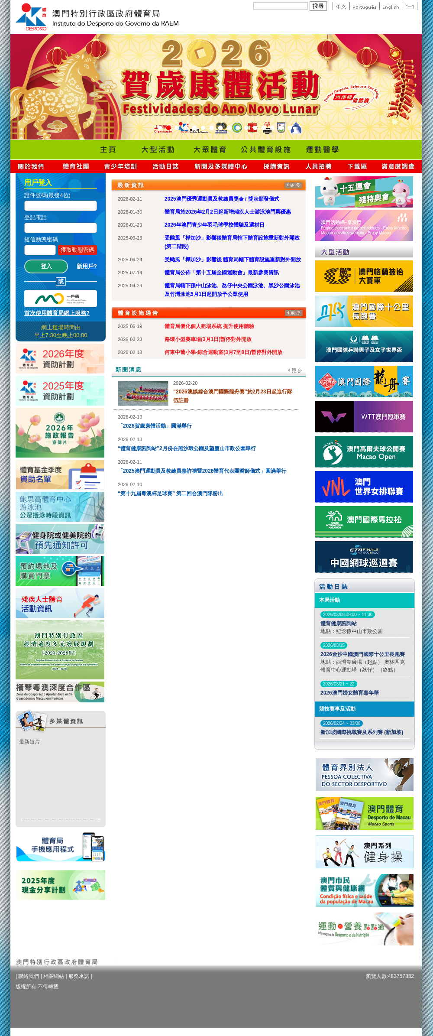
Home (108, 149)
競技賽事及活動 (337, 709)
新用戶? (87, 266)
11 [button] (246, 128)
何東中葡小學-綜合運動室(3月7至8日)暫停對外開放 (223, 352)
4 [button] (185, 128)
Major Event (158, 149)
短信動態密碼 (41, 239)
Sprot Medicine (322, 149)
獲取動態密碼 (77, 250)
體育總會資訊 (75, 166)
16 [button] (289, 128)
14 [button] (272, 128)
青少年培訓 (121, 166)
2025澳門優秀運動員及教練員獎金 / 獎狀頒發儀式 (222, 199)
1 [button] (159, 128)
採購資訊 (276, 166)
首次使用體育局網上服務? (57, 313)
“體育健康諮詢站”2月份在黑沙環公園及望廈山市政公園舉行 (187, 448)
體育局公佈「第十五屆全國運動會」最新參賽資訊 (222, 273)
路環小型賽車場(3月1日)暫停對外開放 (208, 339)
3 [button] (177, 128)
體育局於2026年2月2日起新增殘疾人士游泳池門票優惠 (228, 212)
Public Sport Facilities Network (266, 149)
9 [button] (229, 128)
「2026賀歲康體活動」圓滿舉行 (155, 426)
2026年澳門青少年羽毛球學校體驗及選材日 (215, 225)
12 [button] (255, 128)
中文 (341, 6)
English (390, 6)
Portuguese (364, 6)
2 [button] (168, 128)
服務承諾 (78, 976)
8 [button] (220, 128)
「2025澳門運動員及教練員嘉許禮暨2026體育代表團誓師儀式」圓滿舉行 (202, 471)
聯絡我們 (28, 976)
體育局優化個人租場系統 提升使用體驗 (209, 326)
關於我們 (33, 166)
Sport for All (210, 149)
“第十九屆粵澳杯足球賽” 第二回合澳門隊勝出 (170, 493)
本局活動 (329, 600)
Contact (409, 6)
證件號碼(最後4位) (47, 195)
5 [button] (194, 128)
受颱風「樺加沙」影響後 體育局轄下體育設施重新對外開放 (233, 260)
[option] (216, 87)
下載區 (357, 166)
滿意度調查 (398, 166)
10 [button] (237, 128)
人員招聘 (318, 166)
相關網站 (53, 976)
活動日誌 (166, 166)
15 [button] (281, 128)
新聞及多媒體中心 (221, 166)
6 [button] (203, 128)
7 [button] (211, 128)
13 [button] (263, 128)
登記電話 (35, 217)
